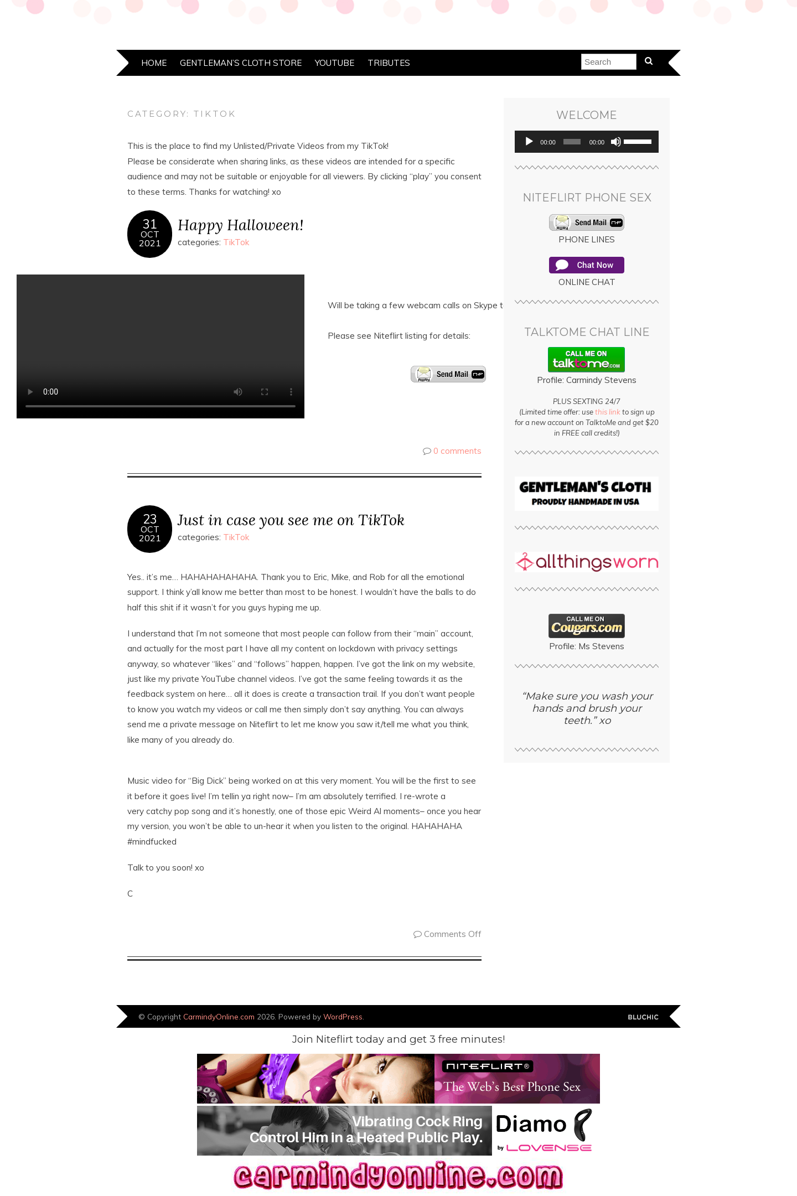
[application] (587, 142)
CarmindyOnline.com (219, 1016)
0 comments (457, 451)
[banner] (398, 1190)
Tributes (389, 63)
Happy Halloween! (240, 224)
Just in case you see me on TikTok (291, 519)
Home (154, 63)
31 (150, 224)
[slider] (571, 141)
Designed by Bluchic (643, 1017)
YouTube (334, 63)
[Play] (529, 141)
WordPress (343, 1016)
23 (150, 519)
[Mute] (616, 141)
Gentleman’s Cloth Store (241, 63)
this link (607, 411)
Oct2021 (150, 238)
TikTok (236, 242)
